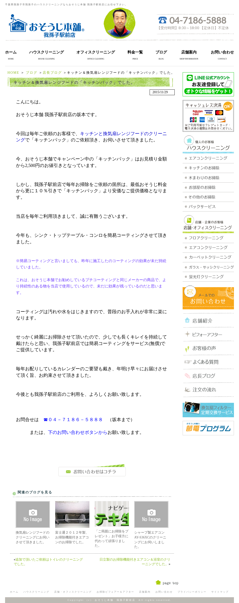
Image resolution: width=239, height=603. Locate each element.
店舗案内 (189, 52)
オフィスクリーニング (95, 52)
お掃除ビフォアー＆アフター (115, 591)
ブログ (161, 52)
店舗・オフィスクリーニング (73, 591)
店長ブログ (52, 72)
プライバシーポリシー (192, 591)
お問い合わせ (222, 52)
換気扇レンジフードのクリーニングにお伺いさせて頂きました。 (32, 537)
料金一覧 (135, 52)
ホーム (11, 52)
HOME (13, 72)
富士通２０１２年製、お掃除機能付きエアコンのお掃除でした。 (72, 537)
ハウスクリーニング (46, 52)
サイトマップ (220, 591)
